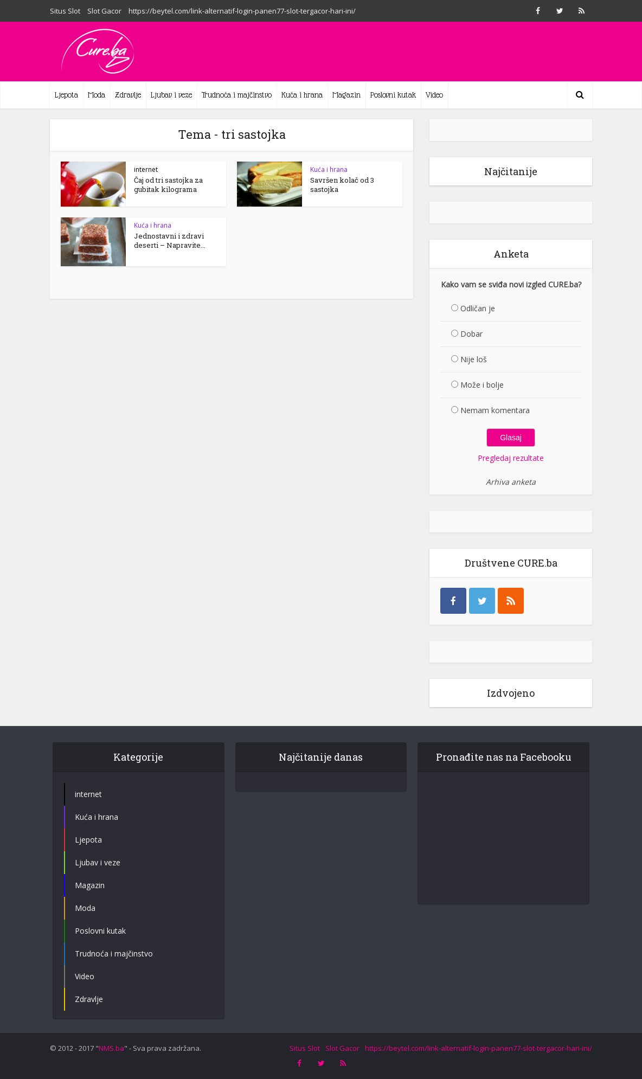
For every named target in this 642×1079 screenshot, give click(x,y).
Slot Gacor (104, 11)
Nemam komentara (495, 410)
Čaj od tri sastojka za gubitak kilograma (168, 184)
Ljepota (66, 95)
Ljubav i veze (171, 95)
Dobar (471, 334)
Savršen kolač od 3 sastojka (342, 184)
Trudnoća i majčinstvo (237, 95)
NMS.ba (111, 1067)
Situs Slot (65, 11)
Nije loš (473, 359)
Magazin (346, 95)
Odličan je (477, 308)
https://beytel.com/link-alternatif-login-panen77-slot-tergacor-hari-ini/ (242, 11)
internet (146, 169)
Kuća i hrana (302, 95)
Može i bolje (482, 385)
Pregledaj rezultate (511, 458)
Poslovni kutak (393, 95)
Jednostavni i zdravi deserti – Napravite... (170, 240)
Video (434, 95)
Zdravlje (128, 95)
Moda (96, 95)
